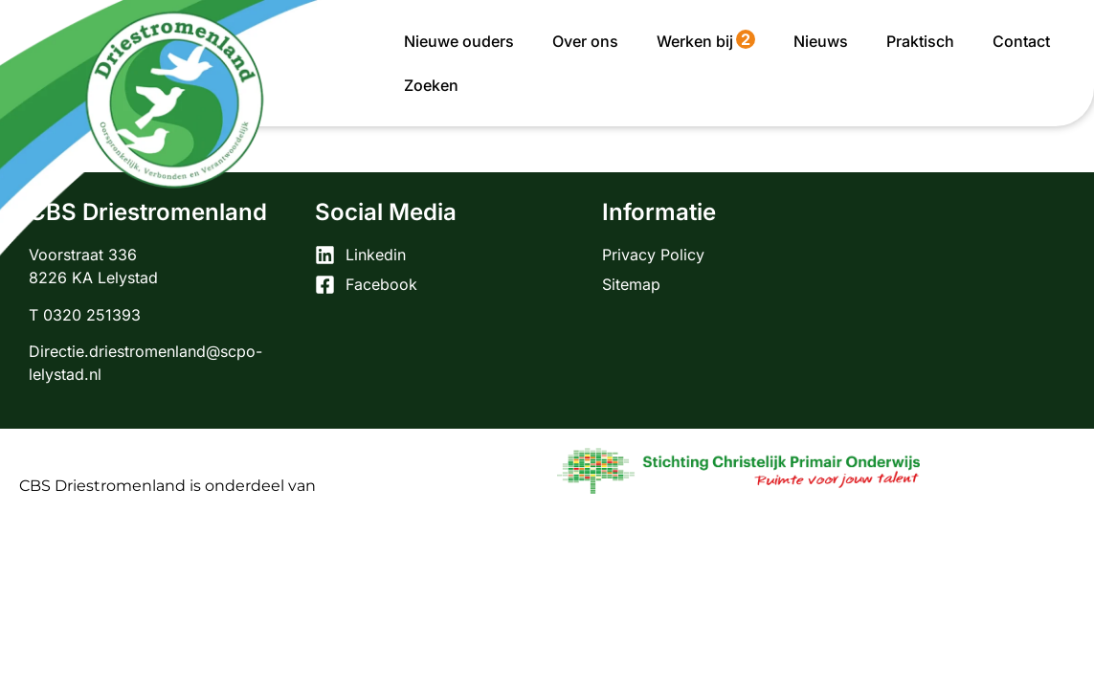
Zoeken (431, 85)
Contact (1021, 41)
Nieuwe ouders (459, 41)
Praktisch (920, 41)
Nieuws (820, 41)
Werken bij (706, 40)
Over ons (585, 41)
